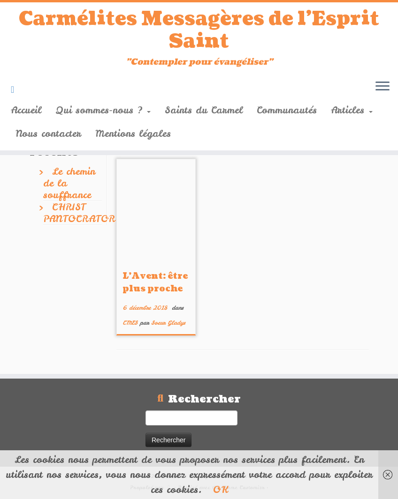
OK (220, 489)
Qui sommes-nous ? (103, 110)
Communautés (287, 110)
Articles (352, 110)
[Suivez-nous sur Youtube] (15, 89)
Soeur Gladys (168, 323)
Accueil (26, 110)
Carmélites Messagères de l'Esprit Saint (199, 29)
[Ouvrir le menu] (382, 87)
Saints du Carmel (204, 110)
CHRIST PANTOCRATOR (79, 213)
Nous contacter (48, 133)
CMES (131, 323)
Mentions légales (133, 133)
